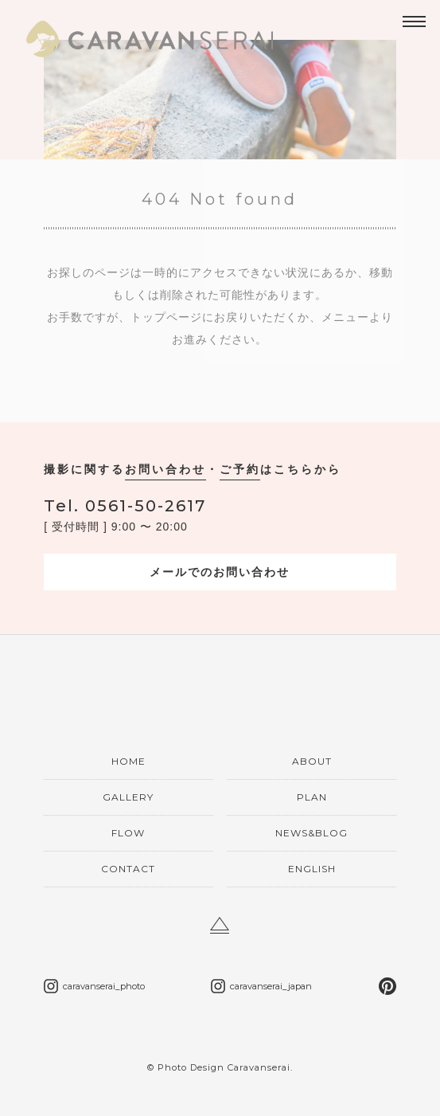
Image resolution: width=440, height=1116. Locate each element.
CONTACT (128, 869)
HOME (128, 761)
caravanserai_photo (104, 986)
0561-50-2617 (125, 505)
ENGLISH (312, 869)
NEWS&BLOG (311, 833)
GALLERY (128, 797)
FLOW (128, 833)
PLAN (312, 797)
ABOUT (312, 761)
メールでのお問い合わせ (220, 572)
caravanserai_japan (271, 986)
